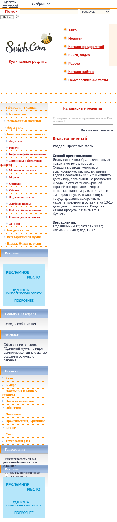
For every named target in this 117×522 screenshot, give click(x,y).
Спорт (8, 434)
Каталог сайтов (78, 72)
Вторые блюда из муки (22, 243)
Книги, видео (76, 55)
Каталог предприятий (83, 47)
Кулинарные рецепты (65, 118)
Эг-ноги (13, 223)
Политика (11, 414)
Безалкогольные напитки (24, 134)
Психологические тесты (85, 80)
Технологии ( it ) (16, 441)
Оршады (13, 183)
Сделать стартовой (10, 4)
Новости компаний (18, 401)
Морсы (12, 177)
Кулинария (16, 114)
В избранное (40, 4)
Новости (73, 38)
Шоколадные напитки (23, 217)
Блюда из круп (16, 230)
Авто (70, 30)
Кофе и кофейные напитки (26, 154)
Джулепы (14, 141)
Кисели (12, 147)
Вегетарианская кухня (22, 237)
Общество (11, 408)
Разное (9, 428)
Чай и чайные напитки (23, 210)
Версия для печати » (97, 130)
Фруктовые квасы (20, 197)
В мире (9, 385)
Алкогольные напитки (22, 121)
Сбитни (13, 190)
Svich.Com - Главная (19, 108)
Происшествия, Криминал (23, 421)
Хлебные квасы (18, 203)
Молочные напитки (21, 170)
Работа (71, 63)
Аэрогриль (13, 128)
